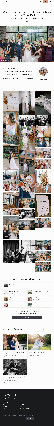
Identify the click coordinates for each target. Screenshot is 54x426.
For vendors (22, 406)
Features (4, 404)
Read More (5, 80)
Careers (21, 410)
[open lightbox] (11, 101)
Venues (4, 408)
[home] (6, 1)
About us (21, 402)
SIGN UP (45, 1)
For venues (21, 404)
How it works (5, 402)
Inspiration (5, 406)
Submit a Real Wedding (24, 408)
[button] (50, 1)
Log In (40, 1)
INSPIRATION (22, 8)
